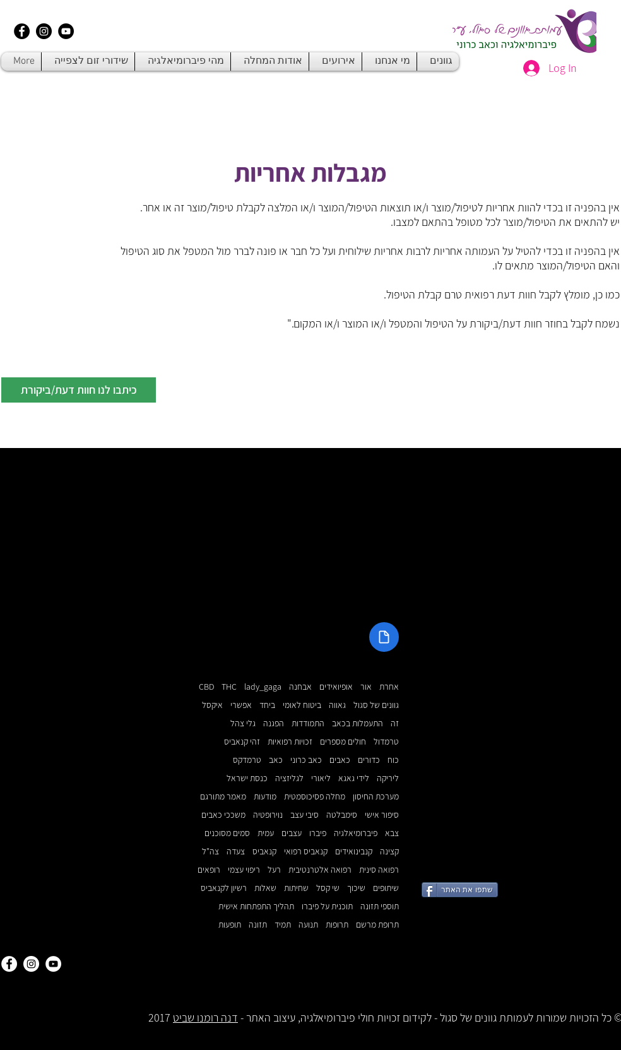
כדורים (369, 760)
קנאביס (264, 851)
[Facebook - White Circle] (9, 964)
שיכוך (356, 888)
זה (395, 723)
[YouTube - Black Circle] (66, 31)
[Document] (384, 637)
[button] (78, 390)
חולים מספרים (343, 741)
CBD (206, 686)
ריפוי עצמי (244, 869)
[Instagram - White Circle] (31, 964)
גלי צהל (243, 723)
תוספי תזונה (379, 906)
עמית (265, 833)
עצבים (291, 833)
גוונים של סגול (376, 705)
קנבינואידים (353, 851)
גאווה (337, 705)
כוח (393, 760)
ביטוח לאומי (302, 705)
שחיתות (296, 888)
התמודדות (308, 723)
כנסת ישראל (247, 778)
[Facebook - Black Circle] (22, 31)
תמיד (283, 924)
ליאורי (321, 778)
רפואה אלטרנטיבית (320, 869)
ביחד (267, 705)
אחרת (389, 686)
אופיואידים (336, 686)
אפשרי (241, 705)
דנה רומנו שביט (205, 1017)
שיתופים (386, 888)
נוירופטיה (268, 815)
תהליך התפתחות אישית (256, 906)
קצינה (389, 851)
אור (366, 686)
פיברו (317, 833)
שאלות (265, 888)
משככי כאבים (223, 815)
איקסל (212, 705)
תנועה (308, 924)
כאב (276, 760)
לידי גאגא (353, 778)
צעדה (236, 851)
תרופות (337, 924)
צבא (392, 833)
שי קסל (328, 888)
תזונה (258, 924)
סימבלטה (341, 815)
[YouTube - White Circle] (53, 964)
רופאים (209, 869)
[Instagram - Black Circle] (44, 31)
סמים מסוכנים (227, 833)
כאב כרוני (306, 760)
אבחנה (300, 686)
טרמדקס (247, 760)
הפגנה (273, 723)
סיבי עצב (304, 815)
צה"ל (210, 851)
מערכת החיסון (376, 796)
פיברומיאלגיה (355, 833)
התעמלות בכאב (357, 723)
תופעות (229, 924)
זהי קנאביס (242, 741)
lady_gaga (262, 686)
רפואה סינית (379, 869)
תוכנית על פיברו (327, 906)
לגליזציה (289, 778)
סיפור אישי (382, 815)
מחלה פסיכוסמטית (314, 796)
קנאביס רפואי (306, 851)
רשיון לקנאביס (224, 888)
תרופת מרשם (377, 924)
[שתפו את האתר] (460, 889)
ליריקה (388, 778)
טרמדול (386, 741)
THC (229, 686)
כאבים (339, 760)
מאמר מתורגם (223, 796)
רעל (274, 869)
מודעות (265, 796)
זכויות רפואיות (290, 741)
